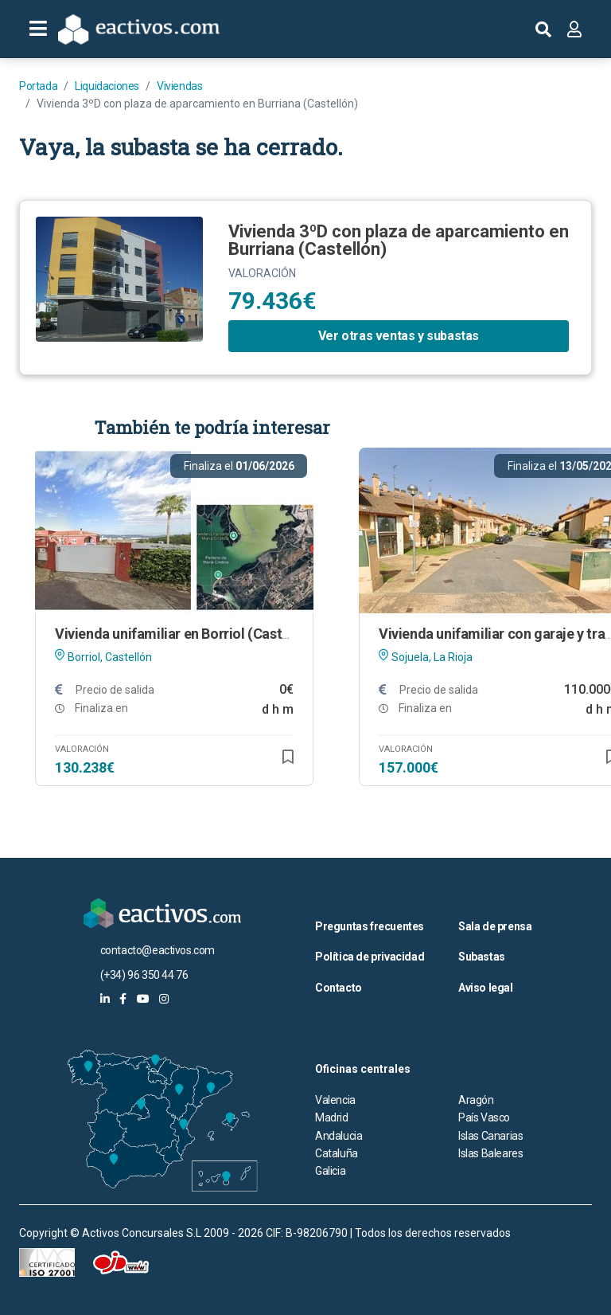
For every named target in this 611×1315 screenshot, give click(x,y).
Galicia (330, 1170)
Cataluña (336, 1153)
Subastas (481, 956)
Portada (38, 86)
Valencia (335, 1100)
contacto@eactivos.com (158, 950)
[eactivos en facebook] (122, 998)
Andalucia (338, 1135)
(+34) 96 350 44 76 (144, 975)
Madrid (331, 1117)
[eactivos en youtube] (143, 998)
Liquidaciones (107, 86)
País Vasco (484, 1117)
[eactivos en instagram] (164, 998)
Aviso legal (485, 987)
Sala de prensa (494, 926)
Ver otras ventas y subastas (398, 335)
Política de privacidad (369, 956)
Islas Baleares (490, 1153)
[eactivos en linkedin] (105, 998)
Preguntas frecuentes (369, 926)
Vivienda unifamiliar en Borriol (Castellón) (186, 633)
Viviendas (179, 86)
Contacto (338, 987)
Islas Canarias (490, 1135)
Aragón (476, 1100)
